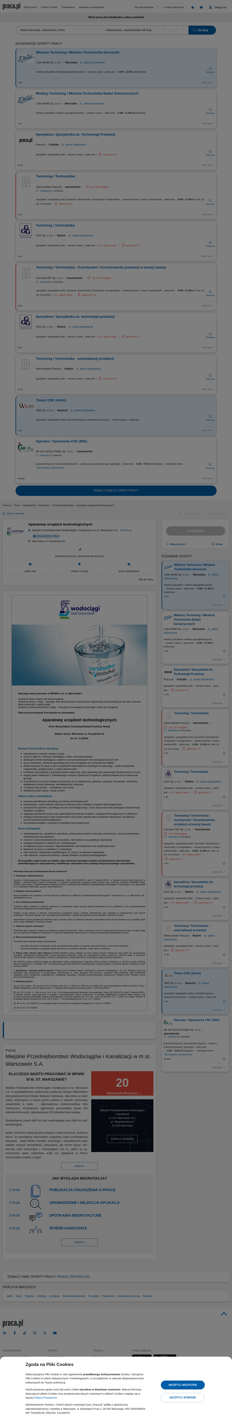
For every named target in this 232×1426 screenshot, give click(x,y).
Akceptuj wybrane (182, 1397)
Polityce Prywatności (45, 1397)
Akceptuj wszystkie (182, 1384)
